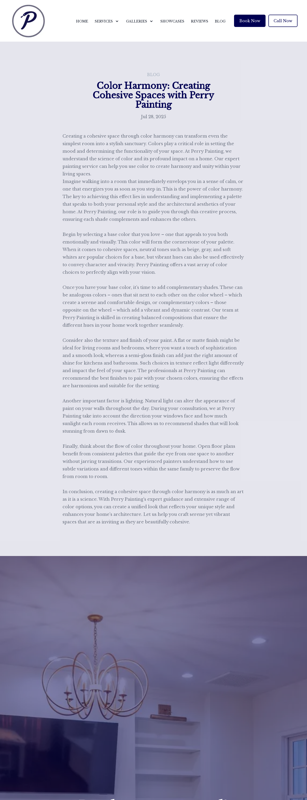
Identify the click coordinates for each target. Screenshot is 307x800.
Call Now (283, 20)
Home (82, 21)
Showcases (172, 21)
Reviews (199, 21)
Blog (220, 21)
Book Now (249, 20)
